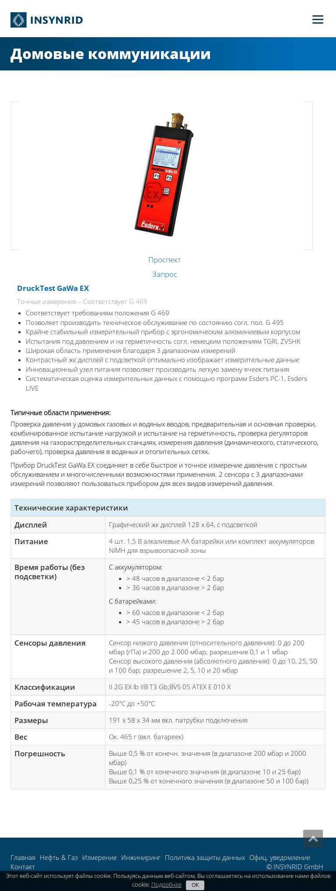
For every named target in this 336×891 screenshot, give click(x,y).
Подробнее (166, 884)
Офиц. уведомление (279, 857)
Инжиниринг (141, 857)
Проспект (164, 260)
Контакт (22, 866)
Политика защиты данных (205, 857)
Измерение (99, 857)
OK (195, 885)
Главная (22, 857)
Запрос (164, 274)
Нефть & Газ (59, 857)
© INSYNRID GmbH (294, 866)
